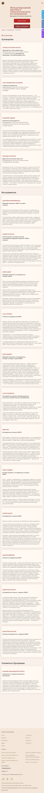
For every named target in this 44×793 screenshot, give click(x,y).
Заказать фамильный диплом (9, 755)
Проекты (3, 738)
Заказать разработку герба (33, 752)
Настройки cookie (27, 785)
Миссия (28, 738)
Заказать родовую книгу (8, 758)
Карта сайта (4, 790)
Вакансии (28, 740)
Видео (3, 743)
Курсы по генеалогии (31, 762)
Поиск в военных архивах (8, 752)
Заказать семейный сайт (32, 759)
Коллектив (4, 740)
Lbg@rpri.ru (4, 771)
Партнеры (29, 735)
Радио (3, 746)
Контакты (28, 743)
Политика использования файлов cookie (11, 785)
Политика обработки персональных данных (12, 783)
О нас (3, 735)
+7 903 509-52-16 (6, 768)
